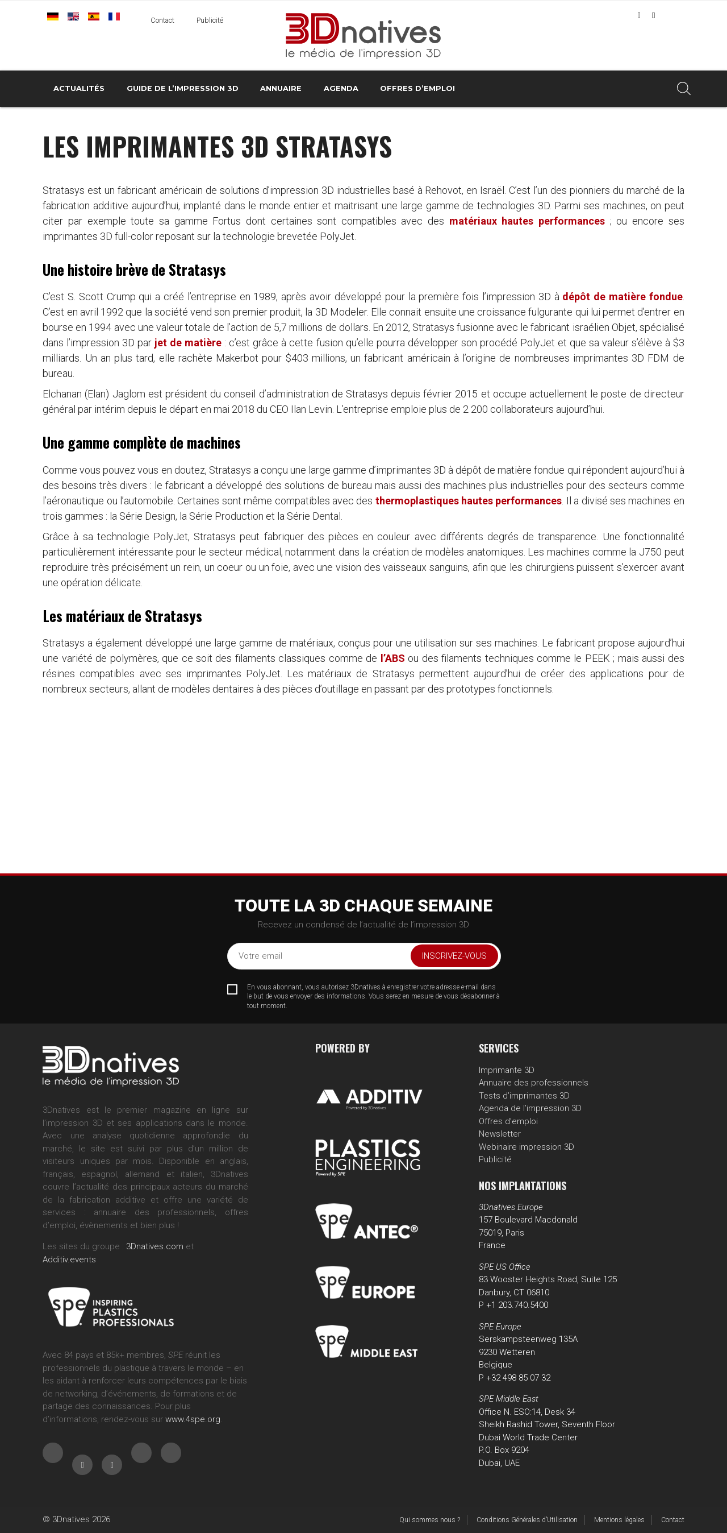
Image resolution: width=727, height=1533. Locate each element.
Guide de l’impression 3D (183, 88)
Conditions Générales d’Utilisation (527, 1520)
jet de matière (188, 343)
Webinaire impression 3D (526, 1147)
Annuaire (281, 88)
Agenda (341, 88)
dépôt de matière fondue (622, 297)
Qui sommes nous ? (429, 1520)
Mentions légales (619, 1520)
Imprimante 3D (506, 1070)
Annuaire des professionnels (533, 1083)
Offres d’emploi (417, 88)
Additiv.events (69, 1259)
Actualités (79, 88)
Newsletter (500, 1134)
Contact (162, 20)
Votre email (260, 956)
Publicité (210, 20)
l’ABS (393, 658)
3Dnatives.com (154, 1246)
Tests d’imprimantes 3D (524, 1096)
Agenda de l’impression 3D (530, 1108)
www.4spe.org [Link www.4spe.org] (192, 1419)
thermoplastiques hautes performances (468, 501)
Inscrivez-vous (454, 956)
